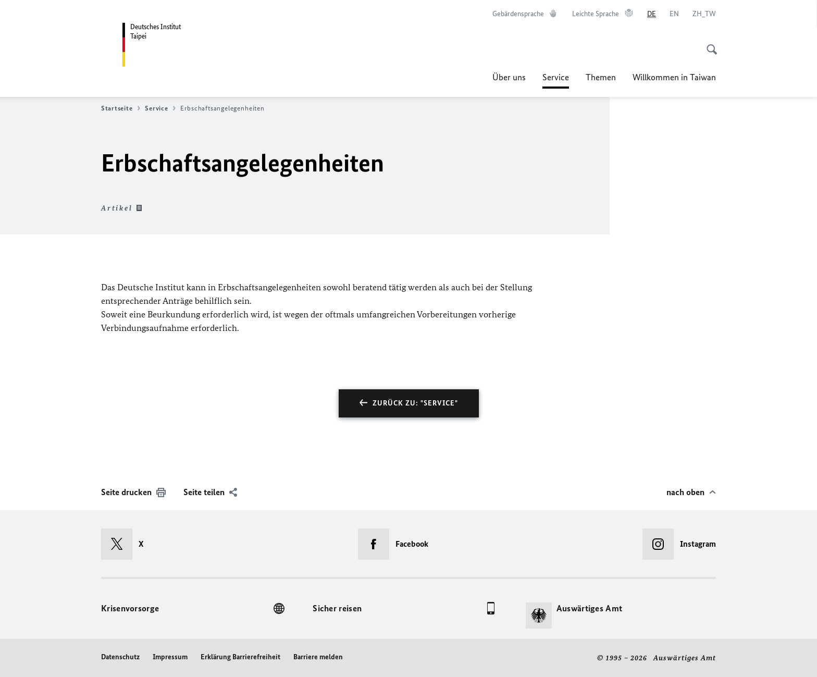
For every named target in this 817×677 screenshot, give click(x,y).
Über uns (509, 77)
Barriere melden (318, 657)
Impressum (170, 657)
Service (555, 77)
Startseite (120, 108)
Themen (601, 77)
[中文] (704, 14)
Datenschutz (120, 657)
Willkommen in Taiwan (674, 77)
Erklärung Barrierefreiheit (240, 657)
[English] (674, 14)
